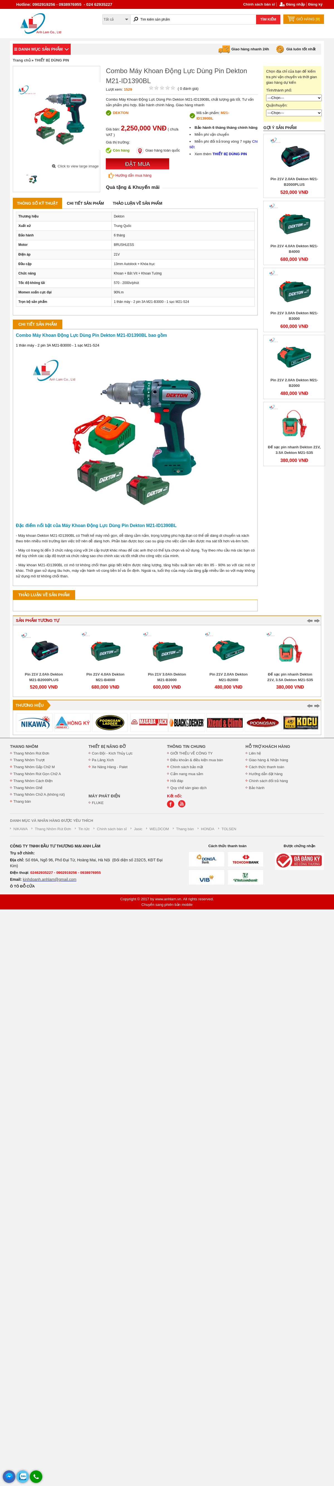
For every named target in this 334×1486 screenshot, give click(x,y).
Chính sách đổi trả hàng (268, 781)
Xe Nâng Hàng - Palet (109, 767)
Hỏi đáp (176, 781)
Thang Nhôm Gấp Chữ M (34, 767)
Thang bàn (22, 801)
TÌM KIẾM (268, 19)
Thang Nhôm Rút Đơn (31, 753)
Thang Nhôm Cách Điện (33, 781)
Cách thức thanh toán (266, 767)
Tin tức (84, 829)
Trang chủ (22, 60)
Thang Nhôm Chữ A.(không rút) (39, 794)
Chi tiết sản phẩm (85, 203)
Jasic (138, 829)
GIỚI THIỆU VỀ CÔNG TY (191, 753)
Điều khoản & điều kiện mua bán (196, 760)
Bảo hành (256, 788)
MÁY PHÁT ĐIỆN (104, 796)
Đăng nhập (295, 4)
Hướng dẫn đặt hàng (266, 774)
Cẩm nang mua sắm (186, 774)
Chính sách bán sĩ (259, 4)
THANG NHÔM (24, 746)
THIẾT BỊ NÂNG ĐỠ (107, 746)
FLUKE (98, 803)
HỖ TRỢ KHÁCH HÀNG (267, 746)
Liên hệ (255, 753)
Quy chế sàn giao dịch (188, 788)
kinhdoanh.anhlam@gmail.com (49, 879)
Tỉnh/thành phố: (279, 90)
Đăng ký (315, 4)
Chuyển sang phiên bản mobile (167, 905)
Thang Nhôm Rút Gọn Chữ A (37, 774)
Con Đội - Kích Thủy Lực (112, 753)
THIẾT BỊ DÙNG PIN (52, 60)
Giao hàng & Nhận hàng (268, 760)
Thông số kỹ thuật (37, 203)
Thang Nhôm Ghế (28, 788)
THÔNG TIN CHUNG (186, 746)
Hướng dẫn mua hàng (130, 175)
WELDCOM (159, 829)
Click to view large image (78, 166)
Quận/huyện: (277, 105)
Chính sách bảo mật (186, 767)
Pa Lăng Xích (103, 760)
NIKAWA (20, 829)
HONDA (207, 829)
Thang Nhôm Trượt (29, 760)
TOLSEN (229, 829)
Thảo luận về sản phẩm (137, 203)
